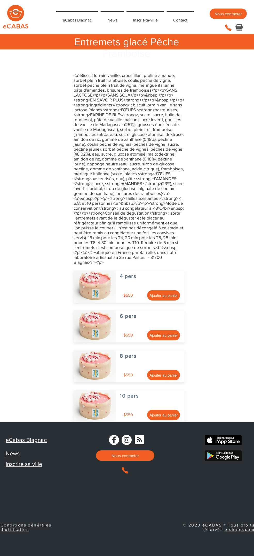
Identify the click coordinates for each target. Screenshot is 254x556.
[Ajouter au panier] (163, 295)
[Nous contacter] (228, 14)
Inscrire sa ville (24, 464)
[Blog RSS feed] (139, 440)
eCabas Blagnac (26, 440)
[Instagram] (127, 440)
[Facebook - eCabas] (114, 440)
